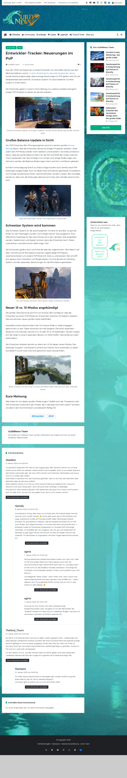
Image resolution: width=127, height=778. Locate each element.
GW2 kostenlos (49, 3)
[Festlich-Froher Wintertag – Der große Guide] (97, 55)
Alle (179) (106, 128)
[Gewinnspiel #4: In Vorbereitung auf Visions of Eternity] (97, 67)
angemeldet (18, 708)
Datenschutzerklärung (70, 744)
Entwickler (11, 48)
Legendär (63, 35)
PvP (19, 48)
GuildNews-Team (14, 64)
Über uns (90, 35)
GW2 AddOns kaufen (33, 3)
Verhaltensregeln (43, 744)
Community (28, 35)
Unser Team (85, 744)
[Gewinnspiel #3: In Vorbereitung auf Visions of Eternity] (97, 82)
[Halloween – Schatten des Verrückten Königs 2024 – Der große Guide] (97, 111)
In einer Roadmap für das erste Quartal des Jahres (52, 73)
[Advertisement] (84, 17)
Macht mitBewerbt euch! (99, 254)
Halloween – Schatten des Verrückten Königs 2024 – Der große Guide (113, 113)
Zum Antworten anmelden (17, 497)
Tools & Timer (77, 35)
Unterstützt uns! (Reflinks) (68, 3)
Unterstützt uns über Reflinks (100, 241)
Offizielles (15, 35)
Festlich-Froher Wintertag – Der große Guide (113, 55)
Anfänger (41, 35)
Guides (52, 35)
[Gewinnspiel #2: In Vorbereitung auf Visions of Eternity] (97, 96)
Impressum (56, 744)
